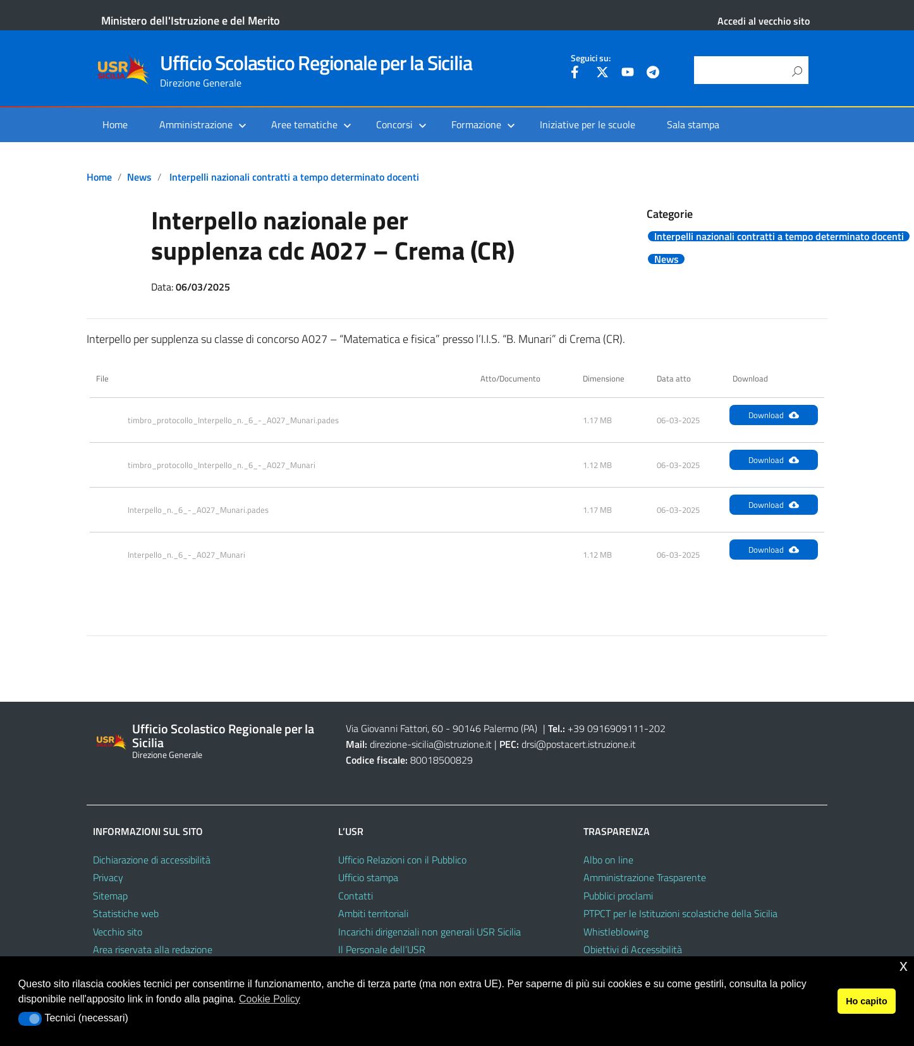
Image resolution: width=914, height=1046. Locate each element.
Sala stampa (693, 124)
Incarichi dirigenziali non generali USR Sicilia (429, 931)
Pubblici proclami (618, 895)
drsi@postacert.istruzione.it (578, 744)
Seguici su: (591, 58)
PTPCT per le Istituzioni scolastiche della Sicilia (680, 913)
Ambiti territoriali (373, 913)
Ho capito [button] (866, 1001)
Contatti (355, 895)
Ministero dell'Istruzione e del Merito (190, 20)
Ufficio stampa (368, 877)
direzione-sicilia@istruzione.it (431, 744)
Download (773, 415)
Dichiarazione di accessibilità (151, 859)
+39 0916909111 (606, 728)
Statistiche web (126, 913)
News (139, 176)
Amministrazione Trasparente (644, 877)
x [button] (903, 965)
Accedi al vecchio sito (763, 20)
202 (657, 728)
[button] (30, 1019)
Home (115, 124)
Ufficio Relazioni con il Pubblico (402, 859)
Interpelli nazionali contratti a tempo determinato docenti (294, 176)
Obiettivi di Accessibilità (632, 949)
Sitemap (110, 895)
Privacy (108, 877)
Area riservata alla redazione (152, 949)
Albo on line (608, 859)
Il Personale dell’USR (381, 949)
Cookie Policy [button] (269, 999)
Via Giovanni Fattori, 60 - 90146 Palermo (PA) (441, 728)
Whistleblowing (616, 931)
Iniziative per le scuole (587, 124)
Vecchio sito (117, 931)
